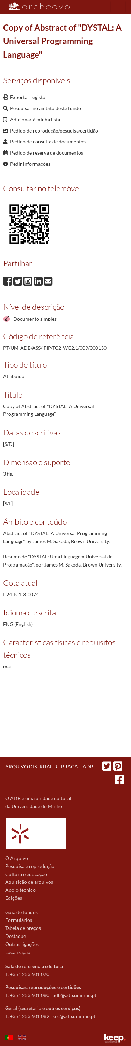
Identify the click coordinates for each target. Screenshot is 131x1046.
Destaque (15, 936)
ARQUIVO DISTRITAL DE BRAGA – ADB (49, 766)
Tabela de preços (23, 928)
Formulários (18, 920)
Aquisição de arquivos (29, 882)
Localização (17, 952)
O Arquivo (16, 858)
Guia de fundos (21, 912)
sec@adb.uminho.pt (74, 1016)
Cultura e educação (26, 874)
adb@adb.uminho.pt (74, 995)
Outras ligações (22, 944)
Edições (13, 898)
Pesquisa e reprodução (29, 866)
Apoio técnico (20, 890)
